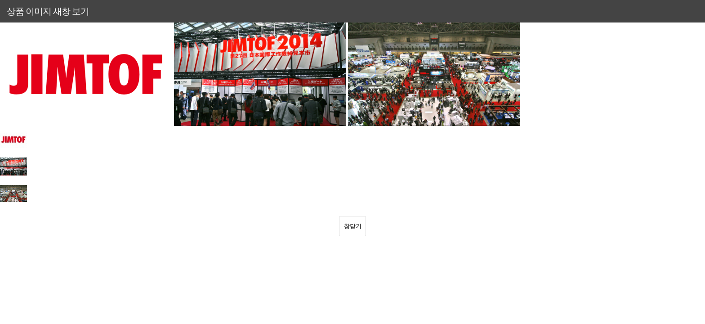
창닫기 (352, 226)
